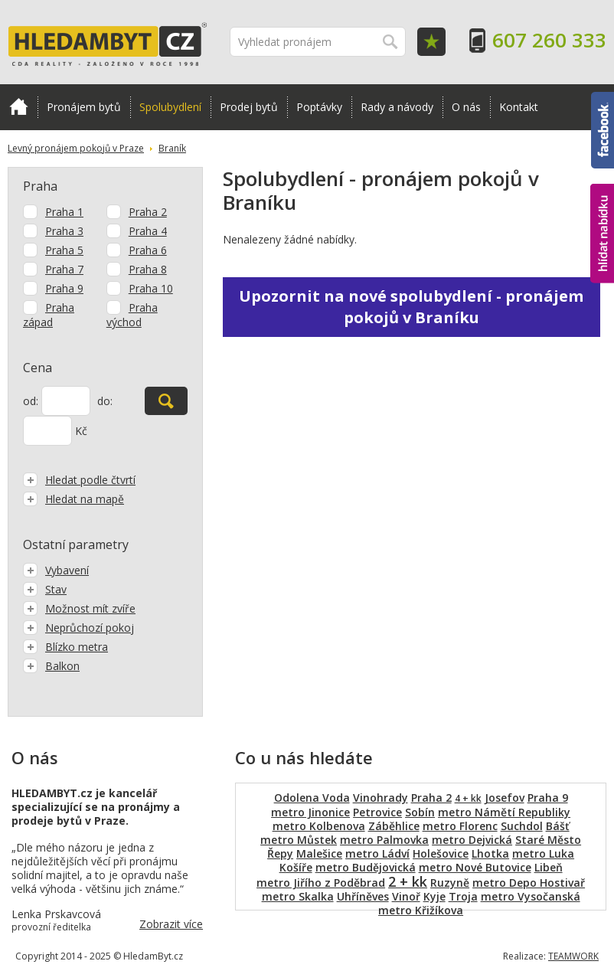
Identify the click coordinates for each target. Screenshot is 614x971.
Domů (18, 106)
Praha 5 (64, 250)
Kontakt (518, 107)
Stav (45, 589)
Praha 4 (148, 231)
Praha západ (48, 314)
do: (105, 401)
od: (30, 401)
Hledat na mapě (73, 499)
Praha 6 (148, 250)
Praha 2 (148, 211)
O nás (466, 107)
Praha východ (132, 314)
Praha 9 (64, 288)
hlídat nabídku (602, 233)
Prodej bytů (249, 107)
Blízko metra (65, 646)
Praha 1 (64, 211)
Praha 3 (64, 231)
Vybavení (56, 570)
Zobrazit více (171, 924)
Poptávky (319, 107)
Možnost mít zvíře (79, 608)
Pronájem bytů (84, 107)
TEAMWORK (573, 956)
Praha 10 (151, 288)
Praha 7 (64, 269)
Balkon (51, 666)
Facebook (602, 130)
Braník (172, 148)
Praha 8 (148, 269)
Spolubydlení (170, 107)
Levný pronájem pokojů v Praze (76, 148)
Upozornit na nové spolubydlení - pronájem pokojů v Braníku (411, 307)
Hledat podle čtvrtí (79, 479)
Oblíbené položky (431, 42)
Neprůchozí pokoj (78, 627)
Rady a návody (397, 107)
